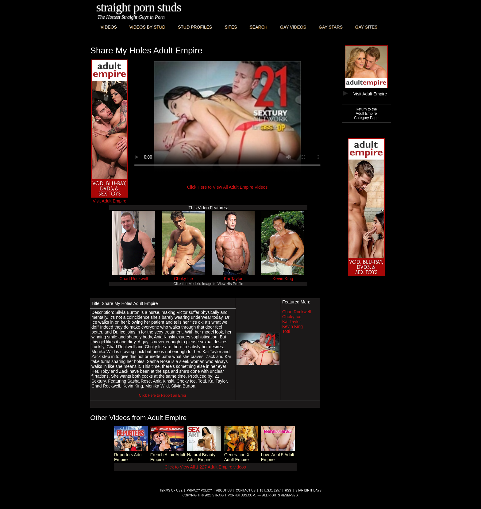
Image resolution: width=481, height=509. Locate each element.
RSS (288, 490)
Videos (109, 27)
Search (258, 27)
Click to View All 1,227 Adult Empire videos (205, 467)
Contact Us (246, 490)
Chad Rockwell (133, 278)
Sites (231, 27)
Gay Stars (331, 27)
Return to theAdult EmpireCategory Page (366, 113)
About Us (224, 490)
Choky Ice (183, 278)
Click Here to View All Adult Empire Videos (227, 187)
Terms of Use (171, 490)
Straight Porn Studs (138, 7)
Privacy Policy (199, 490)
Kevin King (283, 278)
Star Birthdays (308, 490)
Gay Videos (293, 27)
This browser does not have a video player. (227, 116)
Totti (286, 331)
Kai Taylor (233, 278)
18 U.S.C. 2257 (270, 490)
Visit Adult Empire (109, 198)
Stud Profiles (195, 27)
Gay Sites (366, 27)
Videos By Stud (147, 27)
